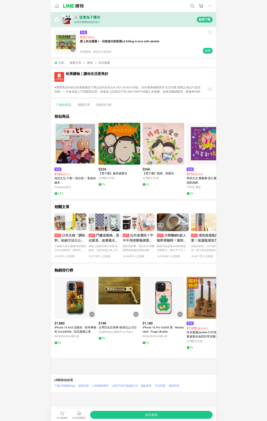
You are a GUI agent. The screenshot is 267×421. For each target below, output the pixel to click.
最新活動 (83, 385)
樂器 (90, 62)
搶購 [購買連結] (208, 50)
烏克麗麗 (104, 62)
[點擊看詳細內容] (75, 144)
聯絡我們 (174, 385)
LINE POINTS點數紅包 (125, 385)
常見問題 (160, 385)
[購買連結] (151, 415)
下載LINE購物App (64, 385)
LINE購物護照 (100, 385)
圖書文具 (75, 62)
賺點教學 (146, 385)
